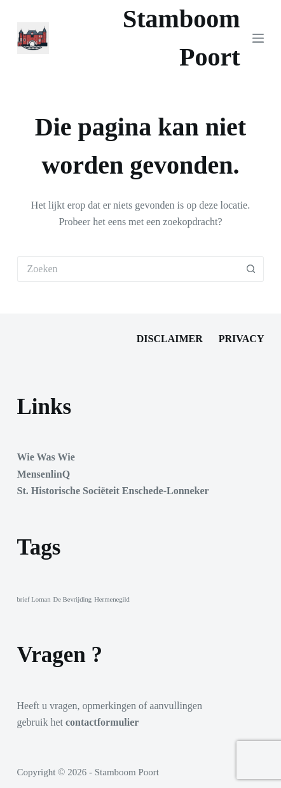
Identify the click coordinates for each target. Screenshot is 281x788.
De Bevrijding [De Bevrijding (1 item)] (72, 599)
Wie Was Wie (46, 457)
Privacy (241, 338)
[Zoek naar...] (128, 269)
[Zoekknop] (251, 269)
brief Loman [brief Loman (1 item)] (34, 599)
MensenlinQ (44, 474)
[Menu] (258, 38)
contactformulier (102, 722)
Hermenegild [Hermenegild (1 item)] (112, 599)
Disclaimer (170, 338)
